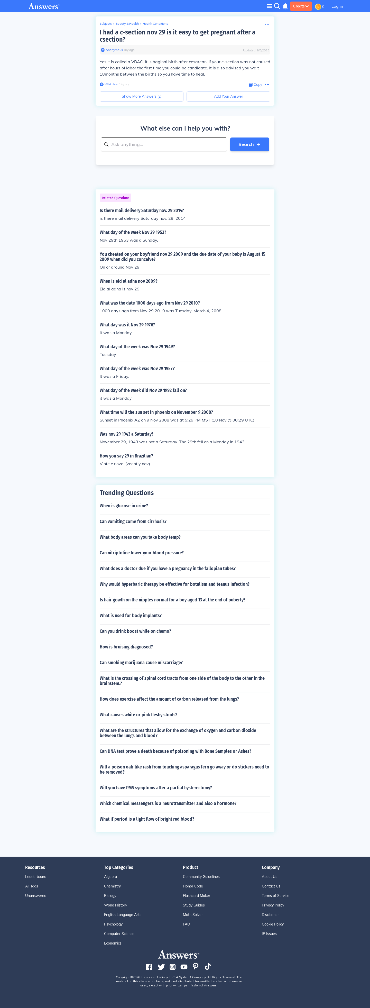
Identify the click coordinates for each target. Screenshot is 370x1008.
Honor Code (193, 886)
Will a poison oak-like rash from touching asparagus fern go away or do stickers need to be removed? (184, 769)
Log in (337, 6)
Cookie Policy (273, 924)
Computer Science (119, 933)
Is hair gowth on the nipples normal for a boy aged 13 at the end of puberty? (172, 600)
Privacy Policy (273, 905)
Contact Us (271, 886)
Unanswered (35, 895)
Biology (110, 895)
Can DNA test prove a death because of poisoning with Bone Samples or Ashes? (175, 751)
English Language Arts (122, 914)
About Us (269, 876)
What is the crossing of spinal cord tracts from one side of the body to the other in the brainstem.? (182, 680)
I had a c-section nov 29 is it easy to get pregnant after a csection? (177, 35)
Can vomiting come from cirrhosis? (133, 521)
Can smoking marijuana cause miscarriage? (141, 662)
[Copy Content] (255, 84)
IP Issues (269, 933)
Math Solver (193, 914)
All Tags (31, 886)
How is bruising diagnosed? (126, 647)
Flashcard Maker (196, 895)
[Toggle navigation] (269, 6)
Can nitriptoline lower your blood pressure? (142, 553)
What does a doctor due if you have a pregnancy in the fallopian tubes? (168, 568)
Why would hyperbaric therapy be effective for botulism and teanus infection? (174, 584)
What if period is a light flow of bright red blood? (147, 819)
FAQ (186, 924)
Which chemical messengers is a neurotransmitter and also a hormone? (168, 803)
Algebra (110, 876)
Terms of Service (275, 895)
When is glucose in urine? (124, 506)
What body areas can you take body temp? (140, 537)
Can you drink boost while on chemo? (135, 631)
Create (301, 6)
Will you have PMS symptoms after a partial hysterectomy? (156, 788)
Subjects (106, 23)
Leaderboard (35, 876)
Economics (113, 943)
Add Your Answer (228, 96)
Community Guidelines (201, 876)
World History (115, 905)
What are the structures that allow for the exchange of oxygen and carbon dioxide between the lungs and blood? (178, 733)
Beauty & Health (127, 23)
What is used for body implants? (131, 615)
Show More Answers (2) (142, 96)
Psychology (113, 924)
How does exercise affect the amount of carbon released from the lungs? (169, 699)
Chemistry (112, 886)
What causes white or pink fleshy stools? (138, 715)
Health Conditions (155, 23)
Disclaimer (270, 914)
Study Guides (194, 905)
